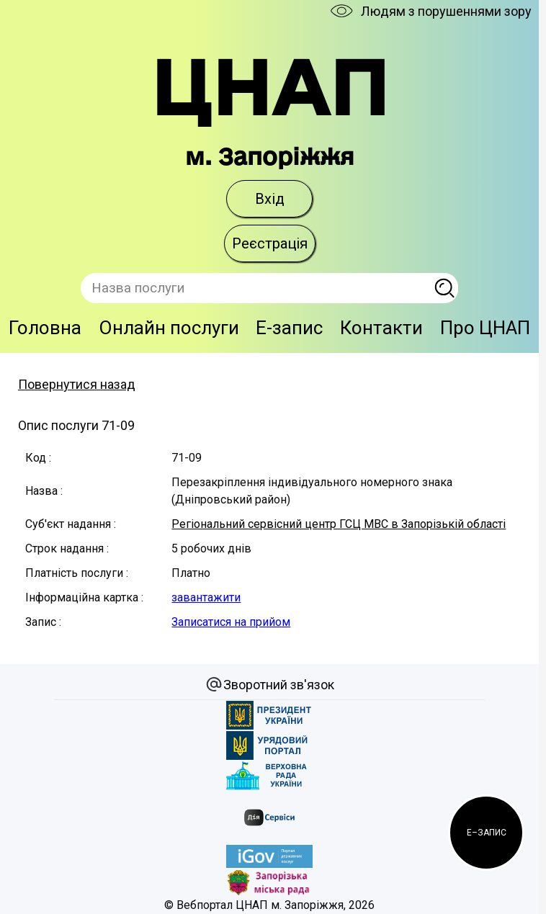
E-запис (289, 328)
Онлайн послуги (169, 328)
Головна (45, 328)
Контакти (381, 328)
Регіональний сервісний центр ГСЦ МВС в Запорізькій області (338, 524)
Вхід (270, 198)
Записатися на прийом (230, 622)
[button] (486, 832)
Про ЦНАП (485, 328)
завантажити (206, 597)
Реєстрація (270, 243)
